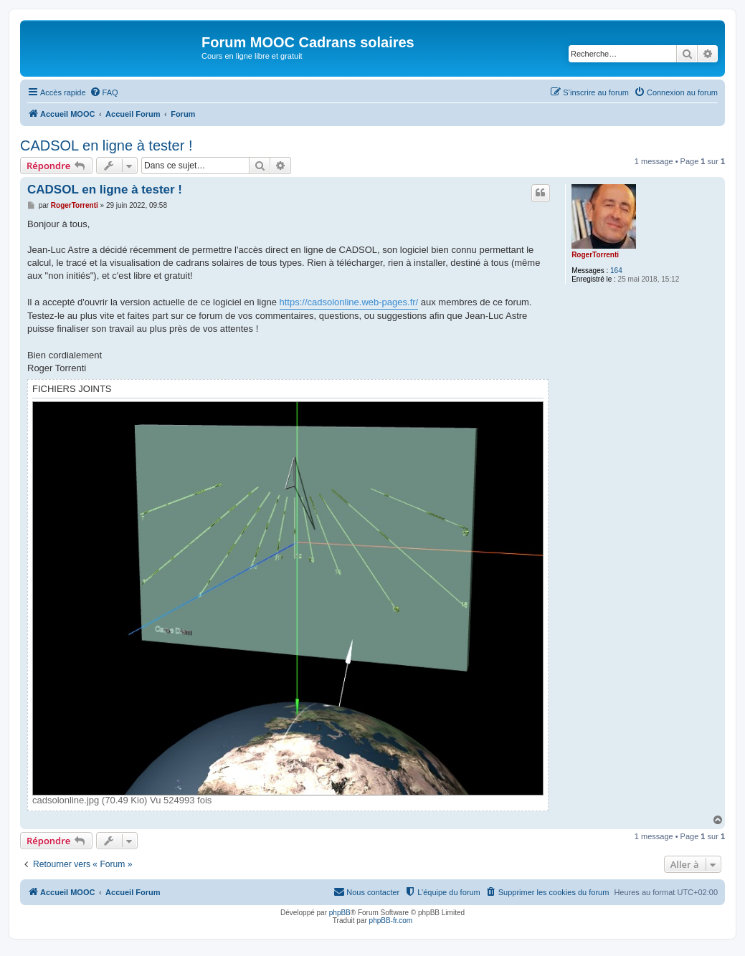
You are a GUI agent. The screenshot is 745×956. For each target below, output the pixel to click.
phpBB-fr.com (391, 920)
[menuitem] (104, 92)
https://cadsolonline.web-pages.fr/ (349, 302)
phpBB (340, 913)
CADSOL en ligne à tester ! (106, 145)
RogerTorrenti (595, 255)
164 (616, 270)
